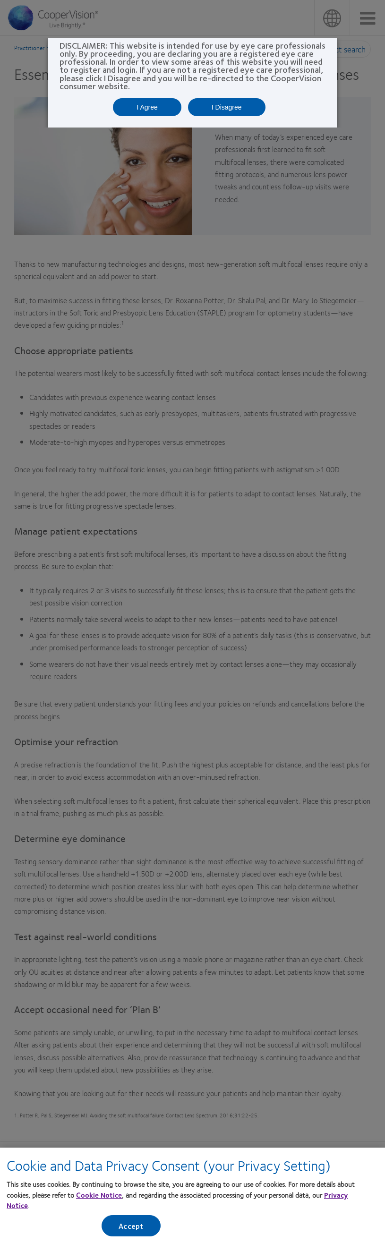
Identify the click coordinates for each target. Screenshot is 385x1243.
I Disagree (227, 107)
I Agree (147, 107)
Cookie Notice (99, 1197)
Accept (131, 1228)
